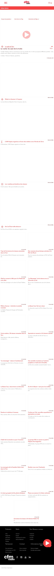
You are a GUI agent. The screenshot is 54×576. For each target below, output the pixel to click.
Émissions (7, 539)
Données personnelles (35, 550)
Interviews (4, 8)
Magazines (7, 535)
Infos (6, 533)
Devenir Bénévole (19, 539)
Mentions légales (34, 548)
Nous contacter (23, 548)
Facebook (32, 533)
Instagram (32, 535)
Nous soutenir (8, 552)
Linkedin (31, 539)
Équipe (17, 535)
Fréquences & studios (21, 537)
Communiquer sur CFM (10, 550)
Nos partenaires (9, 548)
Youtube (31, 537)
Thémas (7, 541)
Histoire (17, 533)
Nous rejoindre (23, 550)
